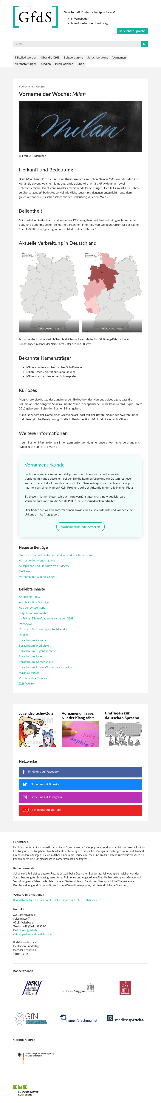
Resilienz (24, 571)
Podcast (24, 634)
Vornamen (119, 57)
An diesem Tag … (30, 596)
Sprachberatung (97, 57)
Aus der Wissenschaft (33, 607)
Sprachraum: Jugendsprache (37, 651)
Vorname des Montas (32, 86)
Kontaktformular (22, 900)
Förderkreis (21, 841)
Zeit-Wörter (27, 683)
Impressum (68, 900)
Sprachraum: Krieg (31, 656)
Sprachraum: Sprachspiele (36, 661)
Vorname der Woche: (37, 576)
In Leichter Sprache (132, 31)
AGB (80, 900)
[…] (89, 858)
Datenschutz (93, 900)
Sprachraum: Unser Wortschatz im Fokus (45, 667)
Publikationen (64, 63)
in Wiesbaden (80, 18)
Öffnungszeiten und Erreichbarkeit (32, 934)
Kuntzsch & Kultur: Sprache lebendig (43, 629)
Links (57, 900)
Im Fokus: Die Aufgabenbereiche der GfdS (46, 618)
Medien (46, 63)
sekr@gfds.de (29, 930)
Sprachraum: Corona (32, 640)
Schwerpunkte (73, 57)
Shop (81, 63)
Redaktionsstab (23, 868)
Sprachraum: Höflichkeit (35, 645)
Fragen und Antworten (33, 613)
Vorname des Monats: (37, 560)
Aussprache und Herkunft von (44, 565)
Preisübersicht (43, 900)
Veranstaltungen (26, 63)
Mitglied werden (26, 57)
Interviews (25, 623)
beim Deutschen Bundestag (89, 23)
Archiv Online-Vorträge (34, 602)
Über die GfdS (50, 57)
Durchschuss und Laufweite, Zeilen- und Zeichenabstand (56, 555)
